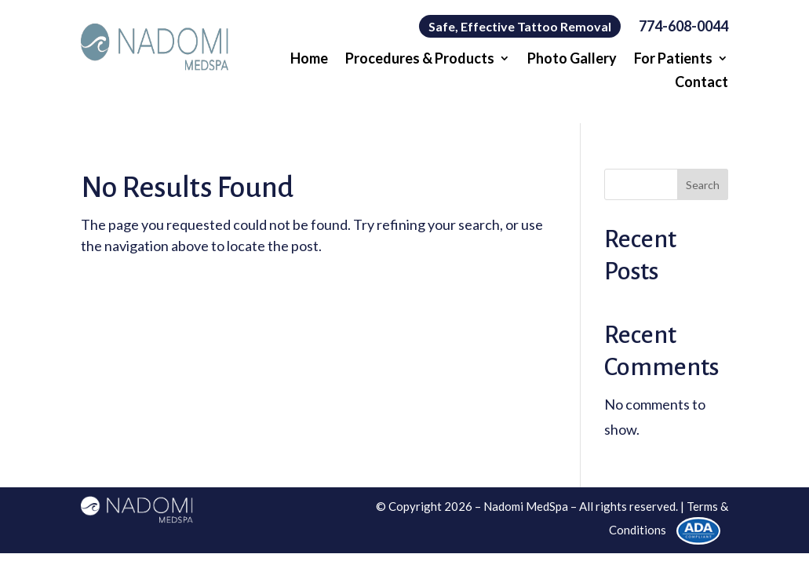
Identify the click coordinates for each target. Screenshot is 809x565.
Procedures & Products (419, 60)
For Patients (673, 60)
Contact (701, 83)
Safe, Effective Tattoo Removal (519, 26)
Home (309, 60)
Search (703, 184)
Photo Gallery (572, 60)
